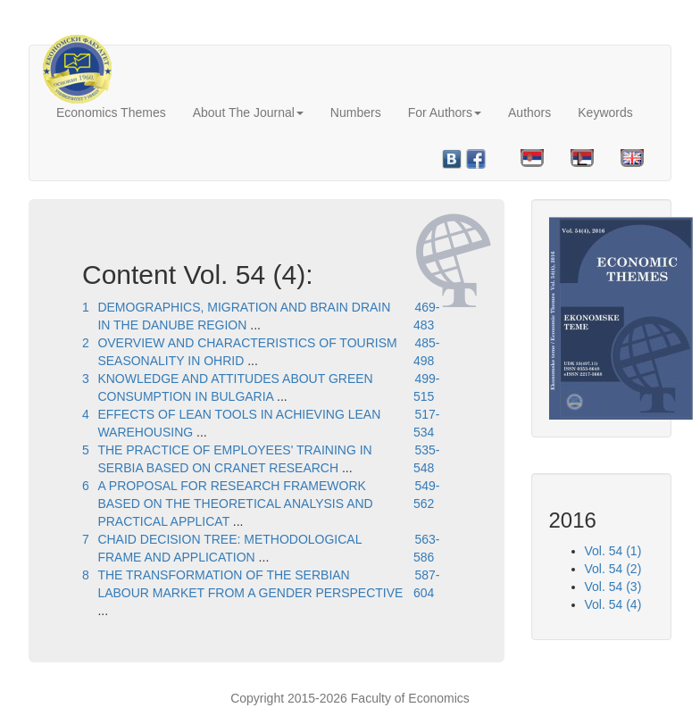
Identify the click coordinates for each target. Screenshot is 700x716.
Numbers (355, 112)
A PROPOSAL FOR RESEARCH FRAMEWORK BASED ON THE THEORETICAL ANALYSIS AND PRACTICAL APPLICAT (234, 504)
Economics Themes (111, 112)
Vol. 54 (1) (613, 551)
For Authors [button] (444, 112)
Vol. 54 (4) (613, 604)
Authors (529, 112)
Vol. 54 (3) (613, 586)
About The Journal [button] (248, 112)
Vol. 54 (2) (613, 569)
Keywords (605, 112)
